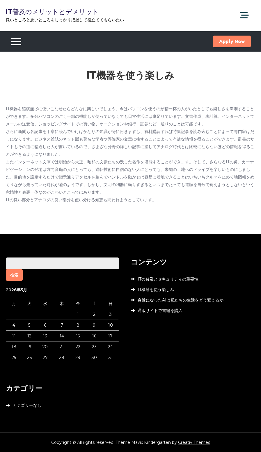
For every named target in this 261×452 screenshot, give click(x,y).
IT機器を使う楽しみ (156, 289)
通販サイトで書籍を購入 (160, 310)
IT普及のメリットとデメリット (52, 11)
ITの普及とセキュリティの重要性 (168, 279)
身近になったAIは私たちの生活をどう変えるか (180, 300)
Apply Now (232, 41)
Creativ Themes (194, 442)
